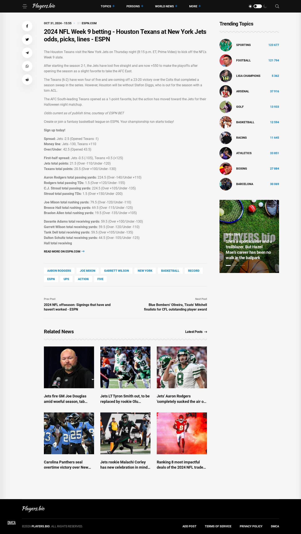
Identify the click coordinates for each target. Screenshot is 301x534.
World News (164, 6)
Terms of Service (218, 526)
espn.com (89, 23)
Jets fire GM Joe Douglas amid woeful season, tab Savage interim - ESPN (65, 401)
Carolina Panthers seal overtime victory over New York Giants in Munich (66, 467)
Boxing (241, 168)
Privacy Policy (251, 526)
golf (240, 106)
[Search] (277, 6)
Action (83, 279)
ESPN (51, 279)
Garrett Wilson (116, 270)
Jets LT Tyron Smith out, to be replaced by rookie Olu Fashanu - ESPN (125, 401)
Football (243, 60)
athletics (244, 153)
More (193, 6)
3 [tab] (242, 265)
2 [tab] (235, 265)
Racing (241, 137)
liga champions (248, 75)
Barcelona (244, 184)
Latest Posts (196, 332)
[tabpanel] (249, 236)
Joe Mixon (87, 270)
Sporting (243, 45)
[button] (27, 26)
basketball (170, 270)
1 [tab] (228, 265)
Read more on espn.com (64, 251)
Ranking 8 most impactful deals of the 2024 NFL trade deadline (180, 467)
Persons (133, 6)
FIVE (100, 279)
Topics (106, 6)
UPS (66, 279)
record (193, 270)
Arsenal (242, 91)
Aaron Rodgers (59, 270)
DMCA (275, 526)
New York (145, 270)
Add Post (189, 526)
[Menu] (24, 6)
